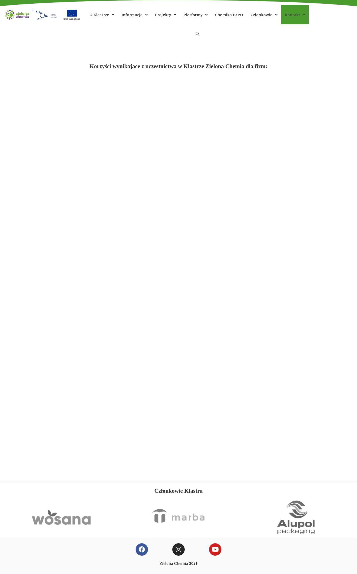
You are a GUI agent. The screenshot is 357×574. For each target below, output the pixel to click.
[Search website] (197, 34)
